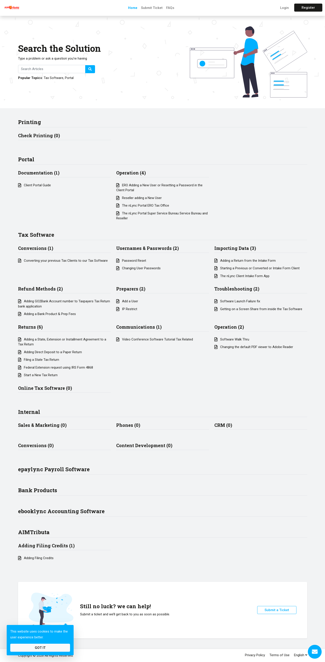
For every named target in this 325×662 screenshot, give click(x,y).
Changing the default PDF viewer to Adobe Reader (253, 347)
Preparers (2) (130, 289)
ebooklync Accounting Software (61, 511)
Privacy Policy (255, 655)
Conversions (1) (35, 248)
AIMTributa (34, 532)
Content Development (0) (144, 445)
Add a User (127, 301)
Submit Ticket (152, 8)
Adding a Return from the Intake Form (245, 261)
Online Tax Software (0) (45, 388)
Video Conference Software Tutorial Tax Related (154, 339)
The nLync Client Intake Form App (241, 276)
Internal (29, 411)
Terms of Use (279, 655)
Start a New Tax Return (38, 375)
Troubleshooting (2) (236, 289)
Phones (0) (128, 425)
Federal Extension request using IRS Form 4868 (55, 367)
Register (308, 8)
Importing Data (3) (235, 248)
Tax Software (53, 78)
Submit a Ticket (277, 610)
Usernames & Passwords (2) (147, 248)
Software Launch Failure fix (237, 301)
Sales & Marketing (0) (42, 425)
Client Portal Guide (34, 185)
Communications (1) (139, 327)
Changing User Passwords (138, 268)
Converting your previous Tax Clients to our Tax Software (63, 261)
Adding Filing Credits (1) (46, 545)
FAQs (170, 8)
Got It (40, 648)
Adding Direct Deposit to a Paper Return (50, 352)
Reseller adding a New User (139, 198)
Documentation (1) (39, 173)
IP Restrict (126, 309)
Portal (69, 78)
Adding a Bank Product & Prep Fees (47, 314)
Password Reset (131, 261)
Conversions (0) (36, 445)
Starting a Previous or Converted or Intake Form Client (257, 268)
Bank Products (37, 490)
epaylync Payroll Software (54, 469)
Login (284, 8)
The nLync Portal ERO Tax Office (142, 205)
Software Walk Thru (231, 339)
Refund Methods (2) (40, 289)
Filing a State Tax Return (38, 360)
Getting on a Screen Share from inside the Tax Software (258, 309)
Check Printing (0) (39, 135)
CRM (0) (223, 425)
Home (132, 8)
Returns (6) (30, 327)
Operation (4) (131, 173)
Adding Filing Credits (36, 558)
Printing (29, 122)
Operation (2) (229, 327)
